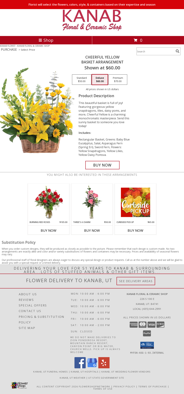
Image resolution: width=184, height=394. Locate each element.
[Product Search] (155, 51)
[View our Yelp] (104, 367)
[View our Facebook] (80, 367)
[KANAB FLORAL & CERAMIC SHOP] (92, 30)
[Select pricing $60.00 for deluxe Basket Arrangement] (100, 80)
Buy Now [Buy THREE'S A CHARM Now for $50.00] (92, 230)
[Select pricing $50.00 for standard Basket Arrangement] (81, 80)
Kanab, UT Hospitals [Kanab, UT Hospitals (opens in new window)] (84, 371)
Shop (46, 40)
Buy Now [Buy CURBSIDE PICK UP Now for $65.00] (135, 230)
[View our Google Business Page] (92, 367)
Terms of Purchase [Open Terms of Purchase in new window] (152, 386)
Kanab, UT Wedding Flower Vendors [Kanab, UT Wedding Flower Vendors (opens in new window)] (126, 371)
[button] (147, 345)
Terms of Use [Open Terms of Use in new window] (103, 388)
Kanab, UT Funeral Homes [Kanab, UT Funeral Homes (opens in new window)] (50, 371)
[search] (177, 51)
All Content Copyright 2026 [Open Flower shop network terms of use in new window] (57, 386)
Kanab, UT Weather (72, 377)
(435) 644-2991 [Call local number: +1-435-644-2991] (151, 308)
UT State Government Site (106, 377)
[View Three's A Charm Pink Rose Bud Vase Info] (92, 202)
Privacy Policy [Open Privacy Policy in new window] (124, 386)
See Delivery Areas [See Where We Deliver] (136, 281)
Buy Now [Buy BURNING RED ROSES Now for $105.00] (48, 230)
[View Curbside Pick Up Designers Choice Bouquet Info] (135, 202)
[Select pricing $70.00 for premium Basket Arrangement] (118, 80)
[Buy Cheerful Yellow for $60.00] (102, 165)
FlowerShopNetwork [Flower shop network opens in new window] (94, 386)
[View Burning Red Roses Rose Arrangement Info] (48, 202)
